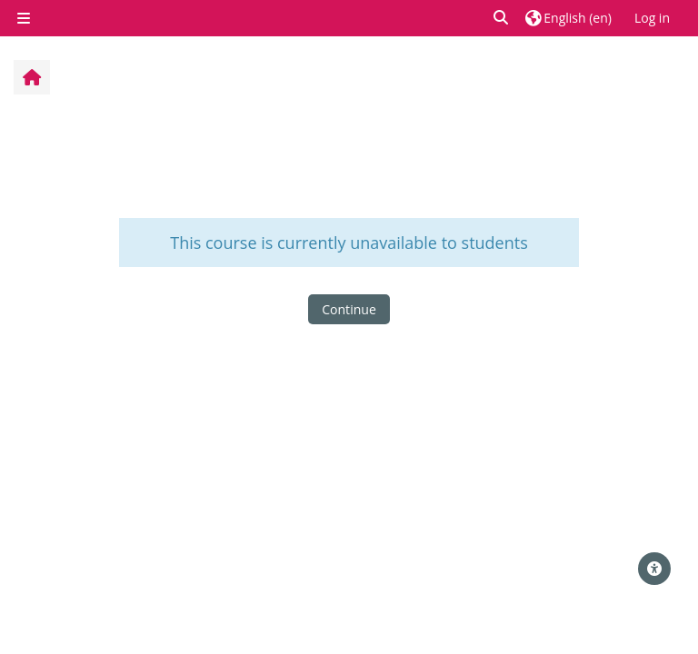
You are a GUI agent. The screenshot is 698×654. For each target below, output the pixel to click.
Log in (652, 17)
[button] (501, 17)
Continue (349, 309)
